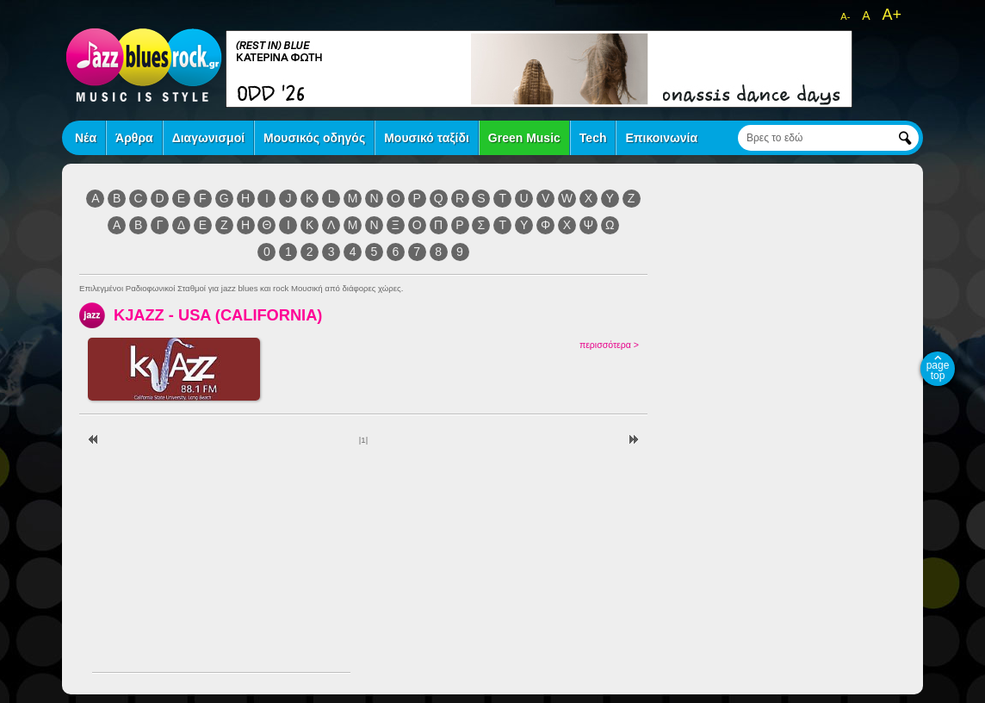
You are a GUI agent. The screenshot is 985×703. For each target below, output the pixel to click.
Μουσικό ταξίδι (426, 138)
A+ (891, 14)
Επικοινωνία (661, 138)
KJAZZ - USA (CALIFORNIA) (218, 315)
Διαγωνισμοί (208, 138)
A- (845, 16)
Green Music (524, 138)
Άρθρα (134, 138)
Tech (593, 138)
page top (938, 370)
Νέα (85, 138)
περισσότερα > (609, 344)
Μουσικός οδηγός (314, 138)
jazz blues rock (144, 65)
